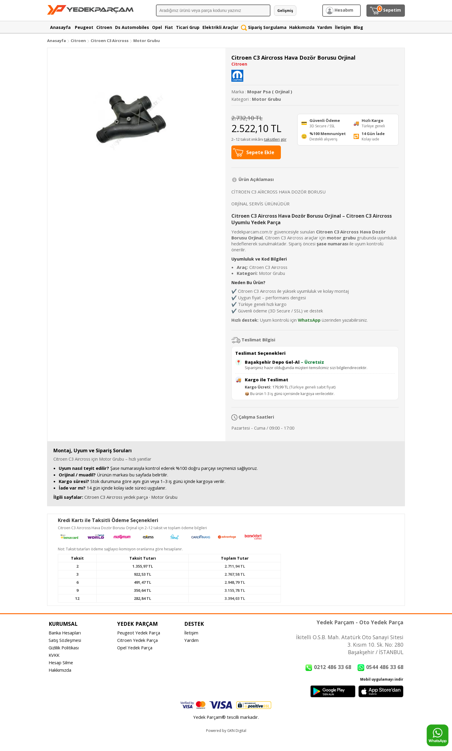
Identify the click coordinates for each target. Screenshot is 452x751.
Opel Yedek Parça (134, 648)
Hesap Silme (61, 662)
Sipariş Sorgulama (264, 27)
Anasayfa (56, 40)
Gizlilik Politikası (64, 648)
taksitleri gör (275, 139)
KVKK (54, 655)
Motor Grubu (146, 40)
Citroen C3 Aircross (110, 40)
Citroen (78, 40)
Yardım (191, 640)
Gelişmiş (285, 10)
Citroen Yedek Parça (137, 640)
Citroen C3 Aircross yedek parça (116, 497)
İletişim (191, 633)
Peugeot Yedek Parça (138, 633)
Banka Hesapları (65, 633)
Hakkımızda (60, 670)
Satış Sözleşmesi (65, 640)
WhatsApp (309, 320)
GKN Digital (236, 730)
